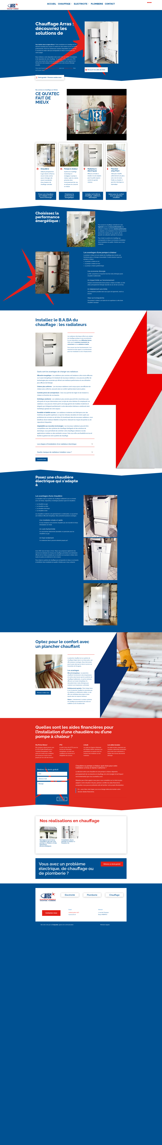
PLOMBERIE (97, 4)
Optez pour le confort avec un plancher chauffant (116, 196)
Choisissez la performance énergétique (69, 196)
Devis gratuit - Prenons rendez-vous (51, 78)
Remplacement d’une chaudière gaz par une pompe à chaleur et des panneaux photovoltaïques (48, 844)
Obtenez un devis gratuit (111, 865)
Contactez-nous (42, 460)
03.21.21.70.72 (149, 2)
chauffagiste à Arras (53, 68)
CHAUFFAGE (64, 4)
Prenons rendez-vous (44, 694)
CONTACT (110, 4)
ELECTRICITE (80, 4)
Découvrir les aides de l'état (98, 70)
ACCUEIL (51, 4)
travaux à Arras (68, 68)
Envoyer (62, 800)
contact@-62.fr (74, 913)
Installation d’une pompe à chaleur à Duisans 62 (68, 842)
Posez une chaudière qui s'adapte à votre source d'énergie (45, 196)
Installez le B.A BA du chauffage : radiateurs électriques (92, 196)
